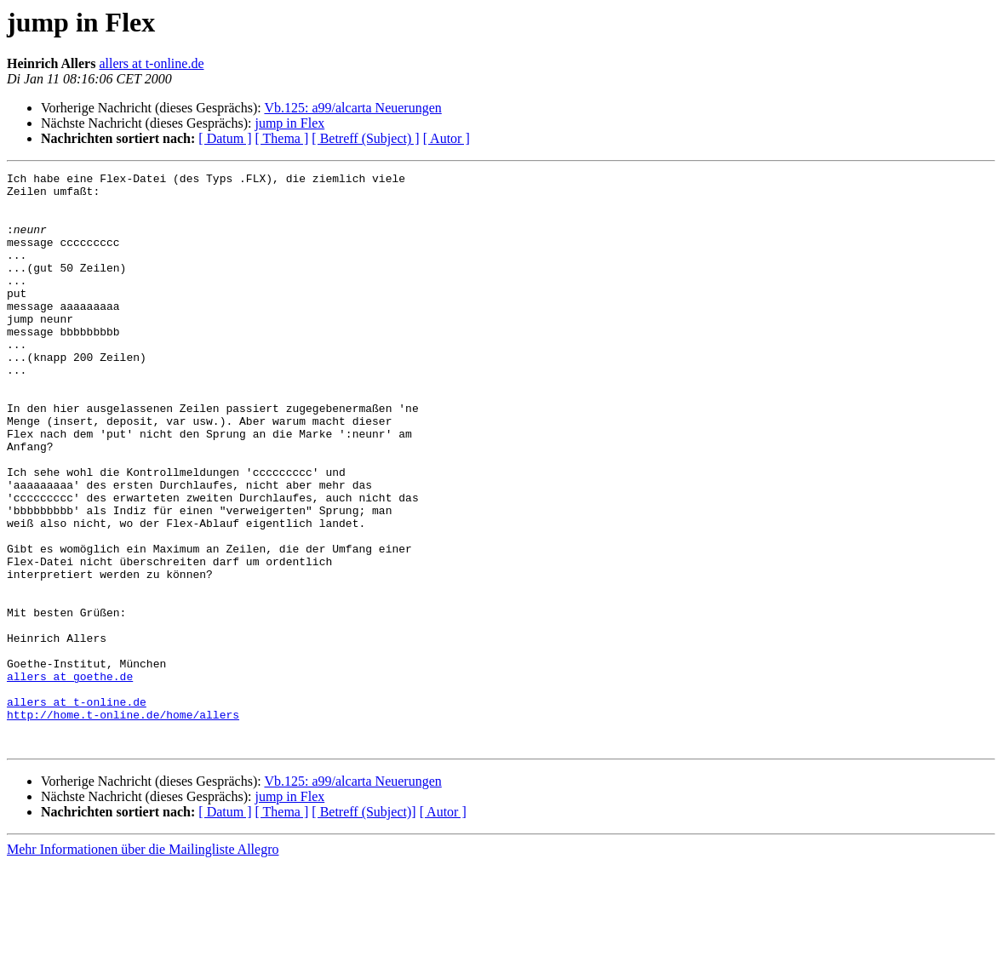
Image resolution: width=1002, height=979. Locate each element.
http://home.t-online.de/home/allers (123, 824)
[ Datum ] (224, 138)
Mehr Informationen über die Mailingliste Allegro (142, 964)
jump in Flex (289, 123)
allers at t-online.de (151, 63)
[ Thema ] (282, 138)
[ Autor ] (446, 138)
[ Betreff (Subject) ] (365, 138)
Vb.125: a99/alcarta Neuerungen (352, 107)
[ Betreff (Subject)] (363, 926)
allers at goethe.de (70, 778)
